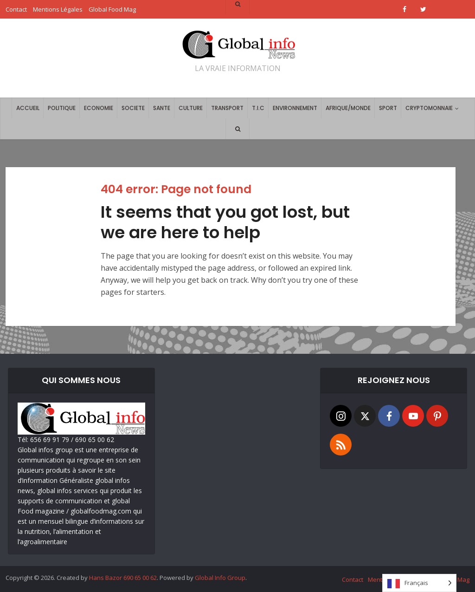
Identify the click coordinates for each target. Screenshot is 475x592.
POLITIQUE (62, 108)
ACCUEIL (27, 108)
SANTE (161, 108)
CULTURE (191, 108)
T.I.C (258, 108)
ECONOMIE (98, 108)
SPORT (388, 108)
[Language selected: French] (419, 583)
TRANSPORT (227, 108)
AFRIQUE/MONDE (348, 108)
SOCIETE (133, 108)
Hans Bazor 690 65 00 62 (123, 577)
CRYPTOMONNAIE (429, 108)
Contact (352, 579)
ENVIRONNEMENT (295, 108)
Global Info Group (220, 577)
